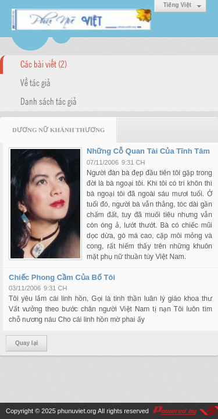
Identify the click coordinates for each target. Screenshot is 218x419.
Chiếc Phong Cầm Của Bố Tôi (62, 277)
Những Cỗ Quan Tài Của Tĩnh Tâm (148, 151)
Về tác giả (35, 82)
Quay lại (26, 343)
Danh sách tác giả (48, 100)
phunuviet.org (77, 410)
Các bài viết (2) (43, 63)
